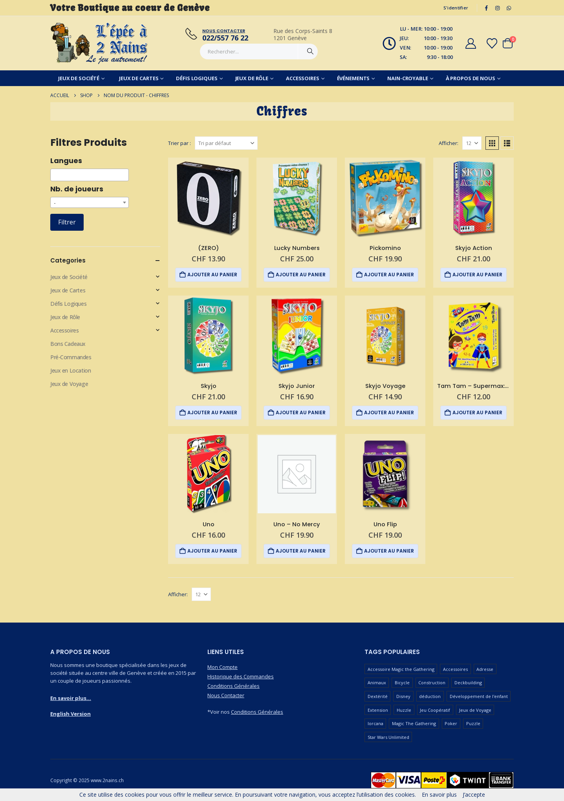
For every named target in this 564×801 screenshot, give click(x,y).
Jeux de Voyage (69, 384)
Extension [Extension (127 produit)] (378, 710)
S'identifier (455, 8)
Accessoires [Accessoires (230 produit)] (455, 669)
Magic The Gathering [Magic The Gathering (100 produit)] (414, 723)
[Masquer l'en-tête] (99, 43)
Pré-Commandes (71, 357)
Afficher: (448, 143)
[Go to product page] (208, 198)
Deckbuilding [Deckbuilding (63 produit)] (468, 682)
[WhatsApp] (509, 8)
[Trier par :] (226, 143)
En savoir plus (439, 794)
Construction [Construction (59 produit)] (431, 682)
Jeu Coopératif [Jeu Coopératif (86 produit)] (435, 710)
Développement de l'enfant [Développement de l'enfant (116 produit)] (479, 696)
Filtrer (67, 222)
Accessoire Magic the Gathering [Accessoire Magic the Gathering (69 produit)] (401, 669)
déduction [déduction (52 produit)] (430, 696)
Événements (353, 78)
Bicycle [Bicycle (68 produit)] (402, 682)
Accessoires (302, 78)
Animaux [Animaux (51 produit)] (377, 682)
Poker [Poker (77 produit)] (451, 723)
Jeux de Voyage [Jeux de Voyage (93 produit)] (475, 710)
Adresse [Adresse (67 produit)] (484, 669)
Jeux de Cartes (138, 78)
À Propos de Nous (470, 78)
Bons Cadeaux (68, 343)
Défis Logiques (196, 78)
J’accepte (474, 794)
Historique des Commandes (240, 676)
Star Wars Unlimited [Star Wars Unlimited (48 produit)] (388, 737)
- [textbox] (55, 202)
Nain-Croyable (407, 78)
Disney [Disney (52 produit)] (403, 696)
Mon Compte (222, 667)
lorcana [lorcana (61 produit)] (375, 723)
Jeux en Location (70, 370)
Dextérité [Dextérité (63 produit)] (378, 696)
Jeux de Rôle (252, 78)
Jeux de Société (78, 78)
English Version (70, 713)
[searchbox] (55, 174)
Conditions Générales (233, 685)
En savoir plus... (70, 698)
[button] (492, 143)
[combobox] (89, 175)
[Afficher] (472, 143)
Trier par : (179, 143)
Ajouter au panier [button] (212, 274)
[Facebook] (486, 8)
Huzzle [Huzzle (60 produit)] (404, 710)
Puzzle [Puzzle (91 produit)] (473, 723)
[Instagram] (498, 8)
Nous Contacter (225, 695)
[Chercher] (310, 51)
